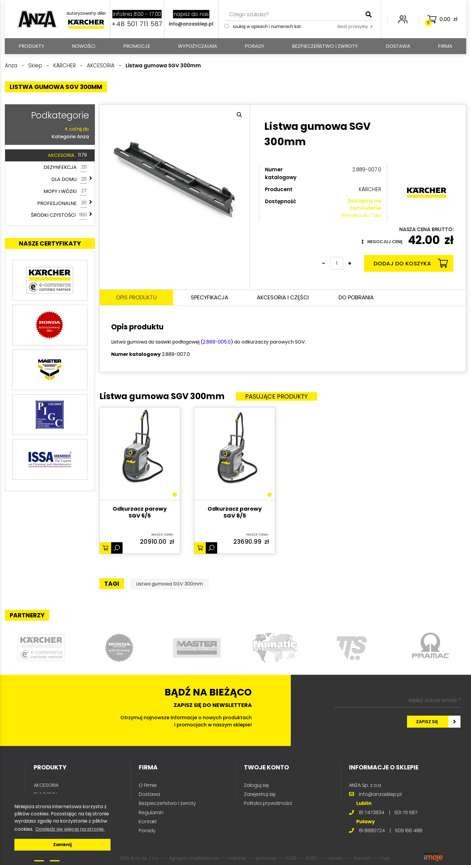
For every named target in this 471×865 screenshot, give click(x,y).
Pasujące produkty (276, 396)
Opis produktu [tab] (136, 297)
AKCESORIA (67, 155)
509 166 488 (408, 830)
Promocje (136, 46)
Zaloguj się (256, 785)
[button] (239, 114)
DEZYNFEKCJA (65, 167)
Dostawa (398, 46)
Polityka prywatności (268, 803)
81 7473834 (371, 812)
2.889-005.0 (217, 341)
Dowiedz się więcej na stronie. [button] (70, 829)
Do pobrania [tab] (356, 297)
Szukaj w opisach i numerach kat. (267, 26)
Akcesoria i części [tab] (283, 297)
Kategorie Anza (48, 132)
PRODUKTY (31, 46)
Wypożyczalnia (197, 46)
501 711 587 (406, 812)
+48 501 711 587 (137, 24)
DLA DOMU (69, 179)
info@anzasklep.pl (191, 24)
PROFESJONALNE (62, 203)
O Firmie (148, 785)
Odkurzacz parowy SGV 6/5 (140, 512)
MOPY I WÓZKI (65, 191)
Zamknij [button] (62, 845)
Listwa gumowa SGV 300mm (169, 583)
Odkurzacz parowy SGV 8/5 (235, 512)
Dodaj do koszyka (411, 263)
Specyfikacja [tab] (209, 297)
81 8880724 (372, 830)
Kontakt (148, 821)
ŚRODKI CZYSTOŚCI (59, 215)
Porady (254, 46)
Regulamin (151, 812)
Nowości (83, 46)
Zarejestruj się (259, 794)
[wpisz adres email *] (397, 700)
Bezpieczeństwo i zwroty (325, 46)
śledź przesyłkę (354, 26)
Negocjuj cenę (382, 242)
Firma (445, 46)
